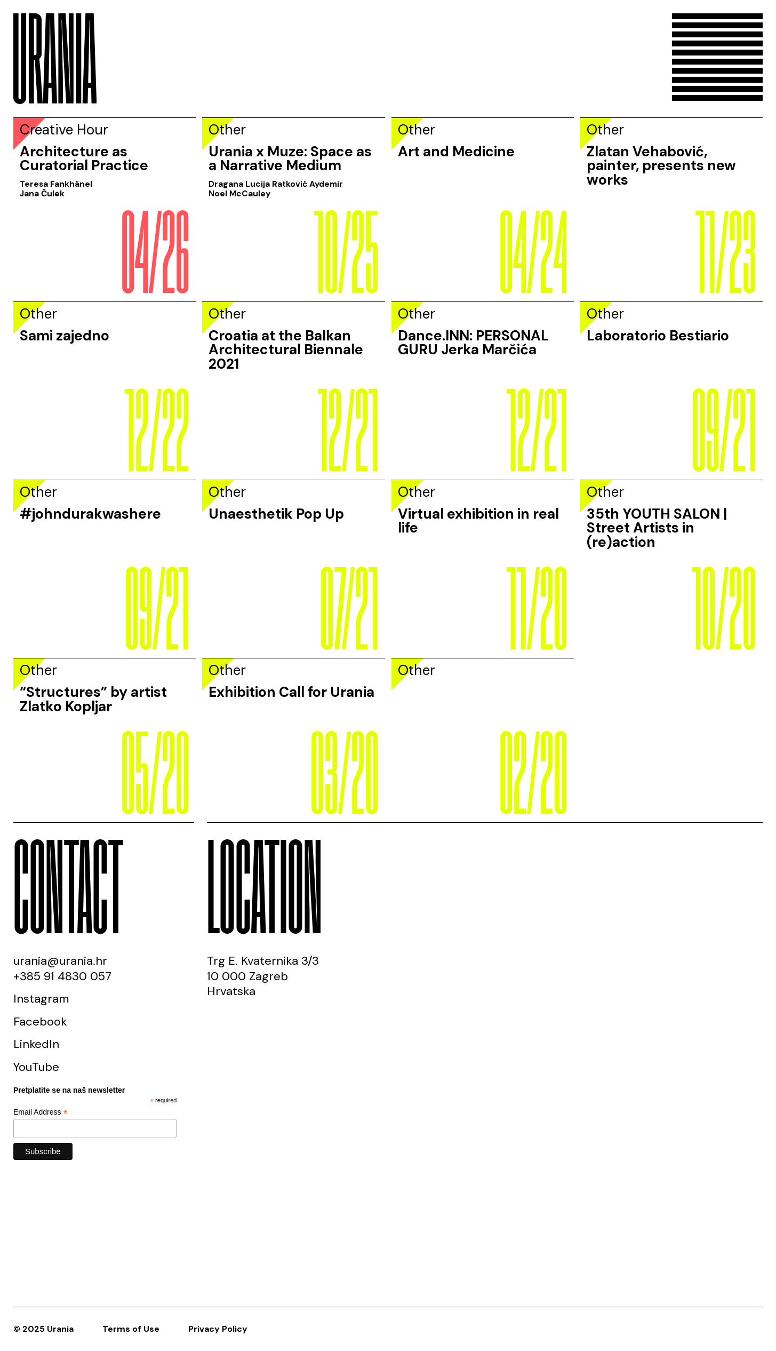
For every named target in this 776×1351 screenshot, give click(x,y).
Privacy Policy (217, 1328)
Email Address (40, 1112)
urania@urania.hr (60, 960)
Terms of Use (130, 1328)
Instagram (41, 998)
